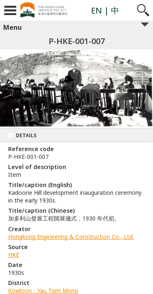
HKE (13, 254)
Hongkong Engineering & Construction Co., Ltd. (71, 237)
